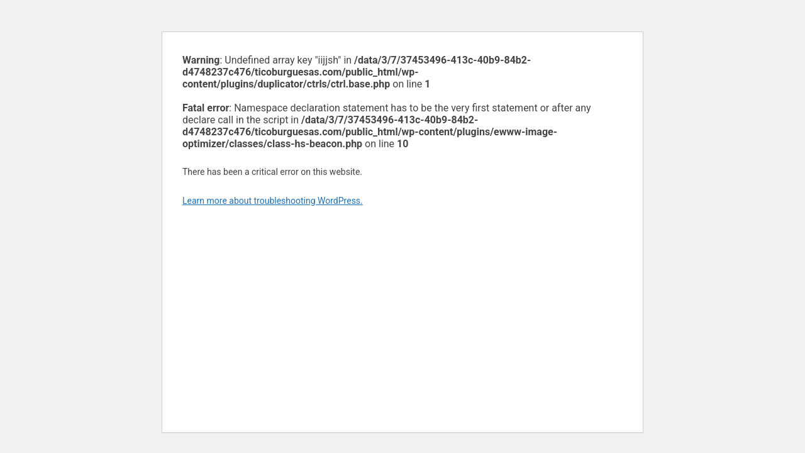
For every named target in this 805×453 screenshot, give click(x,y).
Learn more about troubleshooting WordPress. (272, 201)
